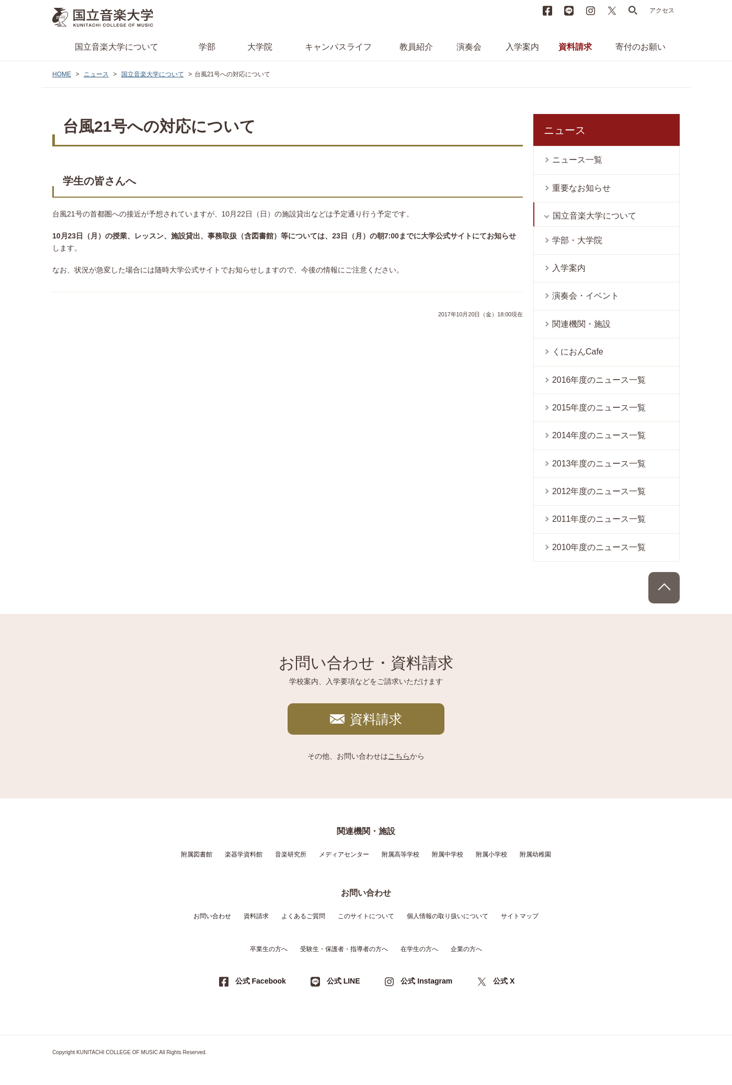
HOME (61, 74)
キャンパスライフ (338, 46)
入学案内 (522, 46)
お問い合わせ (212, 916)
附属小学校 (491, 854)
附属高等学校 (400, 854)
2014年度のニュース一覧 (599, 435)
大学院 (259, 46)
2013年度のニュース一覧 (599, 463)
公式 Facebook (260, 981)
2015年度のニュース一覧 (599, 407)
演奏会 (469, 46)
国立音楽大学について (116, 46)
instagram (590, 10)
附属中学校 (447, 854)
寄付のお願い (640, 46)
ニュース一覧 (577, 159)
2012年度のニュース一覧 (599, 491)
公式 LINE (343, 981)
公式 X (503, 981)
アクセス (661, 10)
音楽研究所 (290, 854)
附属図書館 (196, 854)
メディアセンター (344, 854)
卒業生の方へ (269, 949)
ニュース (96, 74)
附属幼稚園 (535, 854)
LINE (568, 10)
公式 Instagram (426, 981)
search (633, 10)
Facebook (547, 10)
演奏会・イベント (585, 295)
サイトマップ (520, 916)
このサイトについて (366, 916)
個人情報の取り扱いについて (447, 916)
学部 (207, 46)
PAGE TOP (664, 587)
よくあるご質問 (303, 916)
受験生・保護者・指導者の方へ (344, 949)
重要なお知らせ (581, 188)
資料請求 (575, 46)
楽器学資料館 (243, 854)
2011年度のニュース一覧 (599, 519)
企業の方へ (466, 949)
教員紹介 (416, 46)
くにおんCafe (577, 351)
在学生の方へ (419, 949)
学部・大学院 (577, 240)
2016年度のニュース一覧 (599, 379)
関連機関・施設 (581, 323)
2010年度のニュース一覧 (599, 547)
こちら (399, 756)
